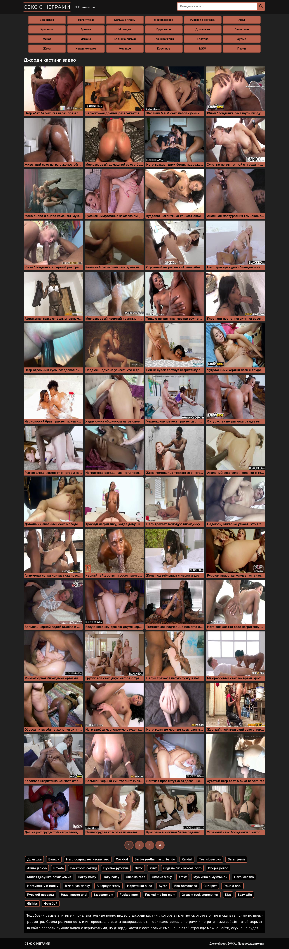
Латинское (241, 29)
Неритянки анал (139, 886)
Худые (241, 39)
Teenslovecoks (210, 859)
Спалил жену (162, 877)
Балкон (53, 859)
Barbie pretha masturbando (155, 859)
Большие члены (124, 19)
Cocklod (122, 859)
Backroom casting (83, 868)
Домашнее (202, 29)
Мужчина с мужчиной (210, 877)
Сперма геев (135, 877)
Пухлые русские (115, 868)
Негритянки (86, 19)
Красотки (47, 29)
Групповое (163, 29)
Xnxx (139, 868)
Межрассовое (163, 19)
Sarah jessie (236, 859)
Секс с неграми (47, 7)
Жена (47, 48)
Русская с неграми (202, 19)
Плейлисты (84, 7)
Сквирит (210, 886)
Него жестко (244, 877)
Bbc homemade (185, 886)
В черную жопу (108, 886)
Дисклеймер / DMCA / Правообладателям (236, 943)
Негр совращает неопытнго (87, 859)
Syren (163, 886)
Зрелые (86, 29)
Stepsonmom (103, 895)
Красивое (163, 48)
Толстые (203, 39)
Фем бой (50, 903)
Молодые (125, 29)
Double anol (232, 886)
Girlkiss (32, 903)
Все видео (47, 19)
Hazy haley (111, 877)
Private (58, 868)
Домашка (34, 859)
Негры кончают (86, 48)
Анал (241, 19)
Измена (86, 39)
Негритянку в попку (42, 886)
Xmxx (183, 877)
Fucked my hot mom (160, 895)
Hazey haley (87, 877)
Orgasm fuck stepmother (200, 895)
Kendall (187, 859)
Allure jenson (37, 868)
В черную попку (77, 886)
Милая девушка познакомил (49, 877)
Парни (241, 48)
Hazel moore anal (74, 895)
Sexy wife (245, 895)
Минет (47, 39)
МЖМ (202, 48)
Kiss (228, 895)
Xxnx (153, 868)
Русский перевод (40, 895)
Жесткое (125, 48)
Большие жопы (164, 39)
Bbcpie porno (218, 868)
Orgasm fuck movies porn (182, 868)
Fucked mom (129, 895)
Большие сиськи (125, 39)
